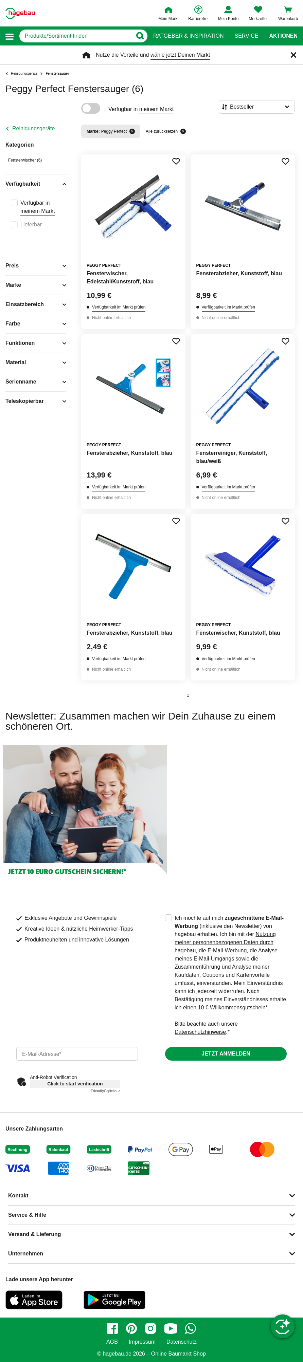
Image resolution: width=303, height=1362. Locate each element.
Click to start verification (75, 1083)
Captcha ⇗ (105, 1091)
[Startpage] (20, 13)
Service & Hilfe (27, 1215)
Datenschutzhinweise (200, 1032)
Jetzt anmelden (225, 1054)
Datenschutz (181, 1342)
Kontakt (18, 1195)
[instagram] (150, 1328)
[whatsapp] (190, 1328)
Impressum (142, 1342)
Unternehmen (25, 1253)
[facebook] (112, 1328)
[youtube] (170, 1328)
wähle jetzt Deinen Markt (180, 55)
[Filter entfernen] (132, 131)
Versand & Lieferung (34, 1234)
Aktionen (283, 36)
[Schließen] (293, 55)
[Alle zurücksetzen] (183, 131)
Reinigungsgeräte (33, 128)
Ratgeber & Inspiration (188, 36)
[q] (75, 36)
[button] (9, 36)
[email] (77, 1053)
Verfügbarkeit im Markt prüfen (118, 307)
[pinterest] (131, 1328)
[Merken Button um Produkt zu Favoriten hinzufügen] (176, 161)
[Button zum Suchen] (139, 36)
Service (246, 36)
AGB (112, 1342)
